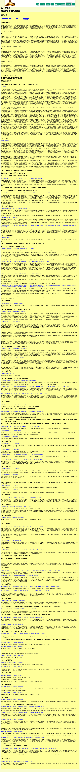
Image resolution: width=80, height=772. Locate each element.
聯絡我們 (63, 4)
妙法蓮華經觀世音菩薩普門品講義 (26, 19)
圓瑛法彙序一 (5, 18)
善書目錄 (42, 4)
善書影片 (48, 4)
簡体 (73, 4)
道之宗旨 (57, 4)
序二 (10, 18)
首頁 (38, 4)
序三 (17, 18)
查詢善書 (69, 4)
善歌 (53, 4)
